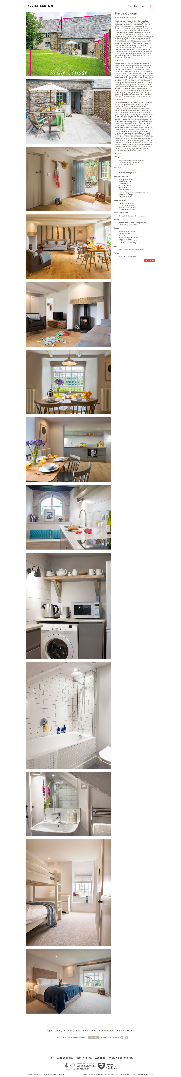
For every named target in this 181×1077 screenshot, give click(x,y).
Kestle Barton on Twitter (121, 1037)
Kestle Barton (40, 6)
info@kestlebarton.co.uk (145, 1074)
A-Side (50, 1074)
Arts (129, 6)
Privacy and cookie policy (120, 1058)
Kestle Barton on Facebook (126, 1037)
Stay (151, 6)
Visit (144, 6)
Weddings (100, 1058)
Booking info (149, 260)
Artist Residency (84, 1058)
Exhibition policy (65, 1058)
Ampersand (60, 1074)
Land (136, 6)
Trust (51, 1058)
